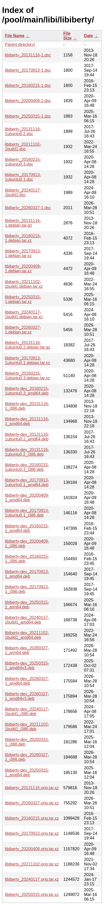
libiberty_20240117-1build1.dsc (23, 192)
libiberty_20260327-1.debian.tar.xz (23, 329)
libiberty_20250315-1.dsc (28, 116)
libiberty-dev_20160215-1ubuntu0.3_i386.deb (27, 467)
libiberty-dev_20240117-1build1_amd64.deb (27, 619)
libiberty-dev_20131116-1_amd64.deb (27, 421)
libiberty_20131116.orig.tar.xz (32, 788)
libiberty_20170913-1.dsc (28, 70)
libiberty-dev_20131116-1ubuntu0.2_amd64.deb (27, 436)
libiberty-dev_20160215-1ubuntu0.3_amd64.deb (27, 390)
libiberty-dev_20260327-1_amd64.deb (27, 681)
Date (88, 36)
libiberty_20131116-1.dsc (28, 55)
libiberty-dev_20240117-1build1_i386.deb (27, 711)
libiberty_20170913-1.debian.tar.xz (23, 253)
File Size (67, 35)
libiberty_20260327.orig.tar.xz (32, 803)
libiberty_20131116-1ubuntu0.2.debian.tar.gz (27, 344)
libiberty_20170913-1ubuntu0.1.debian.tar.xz (27, 360)
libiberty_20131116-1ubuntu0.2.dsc (23, 131)
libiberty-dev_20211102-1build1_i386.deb (27, 726)
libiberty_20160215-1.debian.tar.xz (23, 238)
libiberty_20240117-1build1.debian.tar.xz (24, 314)
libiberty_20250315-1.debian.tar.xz (23, 299)
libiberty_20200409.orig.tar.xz (32, 849)
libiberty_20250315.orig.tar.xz (32, 894)
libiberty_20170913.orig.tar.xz (32, 833)
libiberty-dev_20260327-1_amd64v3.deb (27, 696)
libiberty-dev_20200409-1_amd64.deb (27, 497)
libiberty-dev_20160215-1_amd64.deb (27, 528)
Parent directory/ (20, 44)
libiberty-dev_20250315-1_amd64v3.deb (27, 665)
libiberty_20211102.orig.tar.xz (32, 864)
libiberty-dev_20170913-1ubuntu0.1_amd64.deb (27, 482)
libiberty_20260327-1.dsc (28, 208)
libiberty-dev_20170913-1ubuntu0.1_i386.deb (27, 512)
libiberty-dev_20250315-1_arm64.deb (27, 604)
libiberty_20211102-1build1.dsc (23, 146)
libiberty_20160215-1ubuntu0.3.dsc (23, 161)
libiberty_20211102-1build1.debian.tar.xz (24, 284)
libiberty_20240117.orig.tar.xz (32, 879)
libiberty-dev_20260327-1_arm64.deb (27, 650)
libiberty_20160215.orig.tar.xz (32, 818)
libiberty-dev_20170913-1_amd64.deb (27, 573)
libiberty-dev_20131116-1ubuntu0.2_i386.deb (27, 451)
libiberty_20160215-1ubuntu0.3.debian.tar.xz (27, 375)
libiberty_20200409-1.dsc (28, 101)
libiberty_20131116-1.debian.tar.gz (23, 222)
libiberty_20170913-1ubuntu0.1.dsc (23, 177)
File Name (14, 36)
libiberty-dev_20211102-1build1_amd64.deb (27, 635)
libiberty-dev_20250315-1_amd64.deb (27, 772)
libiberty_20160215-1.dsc (28, 85)
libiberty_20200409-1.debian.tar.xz (23, 268)
